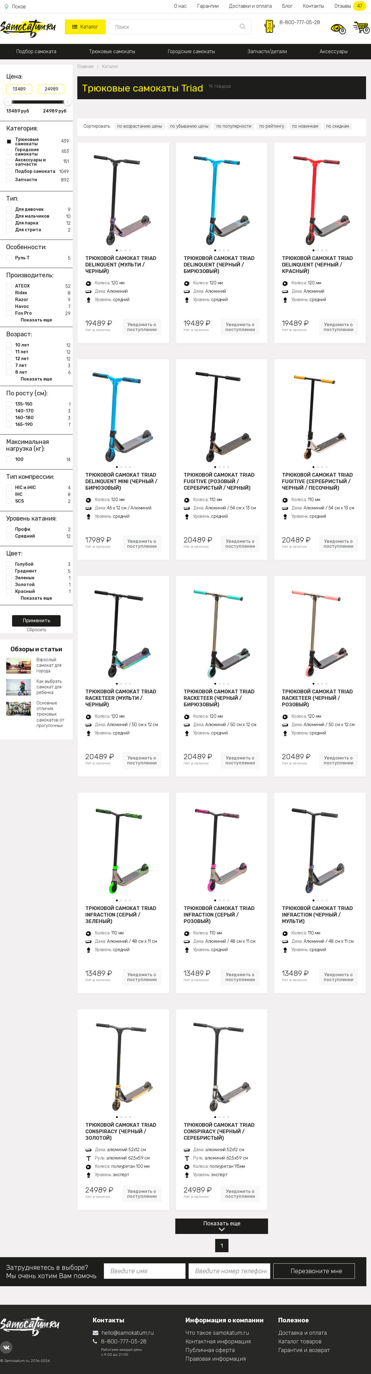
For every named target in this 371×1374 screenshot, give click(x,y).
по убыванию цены (189, 126)
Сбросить (36, 629)
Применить (36, 620)
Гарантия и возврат (304, 1350)
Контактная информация (218, 1341)
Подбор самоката (36, 51)
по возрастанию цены (139, 126)
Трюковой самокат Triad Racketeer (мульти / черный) (120, 698)
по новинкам (305, 126)
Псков (15, 7)
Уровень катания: (31, 518)
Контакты (313, 6)
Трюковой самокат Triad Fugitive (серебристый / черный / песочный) (317, 481)
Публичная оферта (210, 1350)
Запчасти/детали (267, 51)
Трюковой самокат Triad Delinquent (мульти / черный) (120, 264)
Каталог (85, 27)
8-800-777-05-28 (299, 22)
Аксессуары (334, 51)
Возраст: (19, 334)
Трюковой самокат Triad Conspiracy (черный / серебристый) (219, 1131)
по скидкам (337, 126)
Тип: (12, 198)
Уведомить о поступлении (142, 327)
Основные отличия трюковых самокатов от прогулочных (50, 714)
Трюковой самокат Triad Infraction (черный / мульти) (317, 914)
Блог (287, 6)
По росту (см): (27, 393)
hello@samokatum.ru (123, 1333)
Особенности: (26, 247)
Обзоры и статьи (36, 649)
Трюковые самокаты (112, 51)
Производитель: (29, 275)
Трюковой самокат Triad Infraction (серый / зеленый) (120, 914)
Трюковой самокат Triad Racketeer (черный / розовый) (317, 698)
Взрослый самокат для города (49, 665)
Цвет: (14, 553)
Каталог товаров (300, 1341)
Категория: (22, 128)
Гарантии (208, 6)
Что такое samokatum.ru (217, 1333)
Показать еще (222, 1223)
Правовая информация (216, 1359)
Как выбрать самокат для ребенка (49, 687)
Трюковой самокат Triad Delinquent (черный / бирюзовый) (219, 264)
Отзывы (350, 6)
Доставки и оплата (250, 6)
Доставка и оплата (302, 1333)
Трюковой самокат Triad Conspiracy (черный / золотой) (120, 1131)
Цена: (14, 76)
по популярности (233, 126)
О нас (180, 6)
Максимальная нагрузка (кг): (27, 445)
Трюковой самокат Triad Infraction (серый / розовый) (219, 914)
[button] (117, 250)
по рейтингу (271, 126)
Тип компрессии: (30, 476)
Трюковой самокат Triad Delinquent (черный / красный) (317, 264)
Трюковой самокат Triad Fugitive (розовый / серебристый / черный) (219, 481)
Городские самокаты (191, 51)
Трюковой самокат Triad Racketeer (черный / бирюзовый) (219, 698)
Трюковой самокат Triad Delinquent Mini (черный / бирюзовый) (121, 481)
